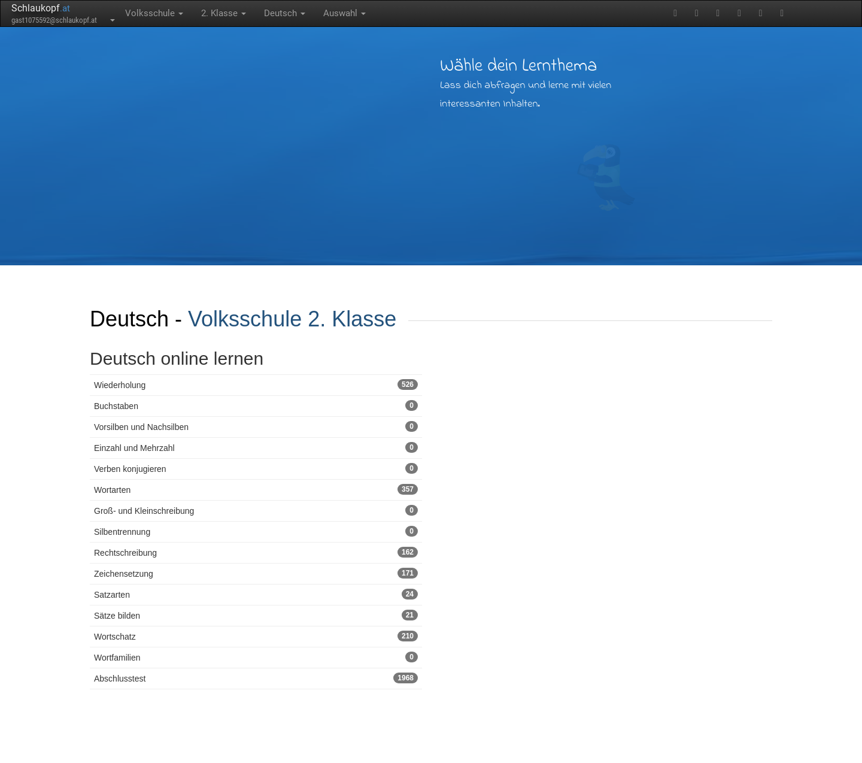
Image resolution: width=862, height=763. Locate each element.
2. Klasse (223, 13)
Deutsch (284, 13)
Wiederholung (256, 384)
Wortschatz (256, 636)
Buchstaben (256, 405)
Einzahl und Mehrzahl (256, 447)
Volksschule (154, 13)
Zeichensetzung (256, 573)
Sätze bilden (256, 615)
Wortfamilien (256, 657)
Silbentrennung (256, 531)
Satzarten (256, 594)
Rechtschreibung (256, 552)
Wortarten (256, 489)
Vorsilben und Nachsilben (256, 426)
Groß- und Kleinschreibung (256, 510)
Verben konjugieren (256, 468)
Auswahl (344, 13)
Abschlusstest (256, 678)
